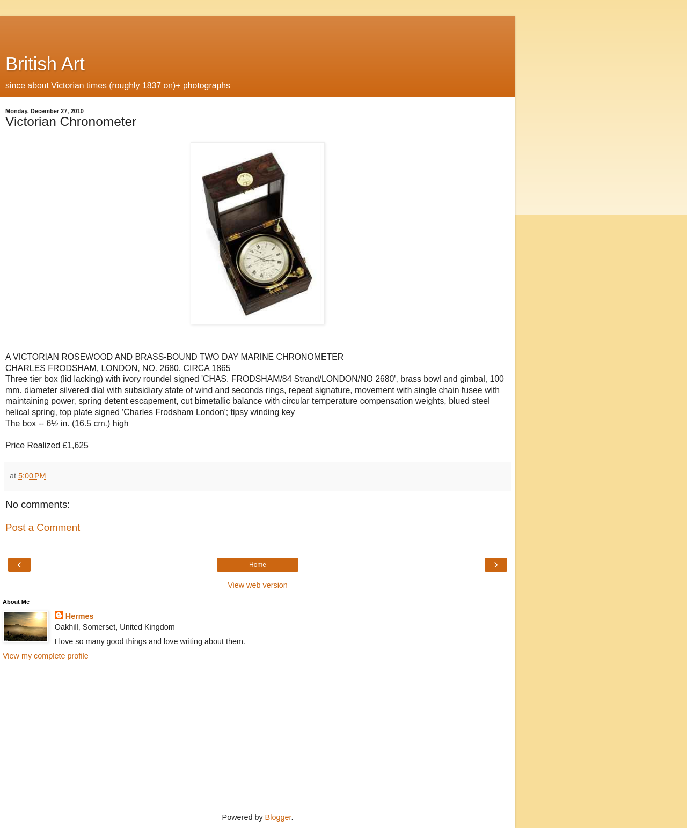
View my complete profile (46, 656)
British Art (45, 64)
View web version (258, 585)
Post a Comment (42, 527)
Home (257, 564)
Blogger (278, 817)
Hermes (79, 616)
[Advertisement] (258, 29)
